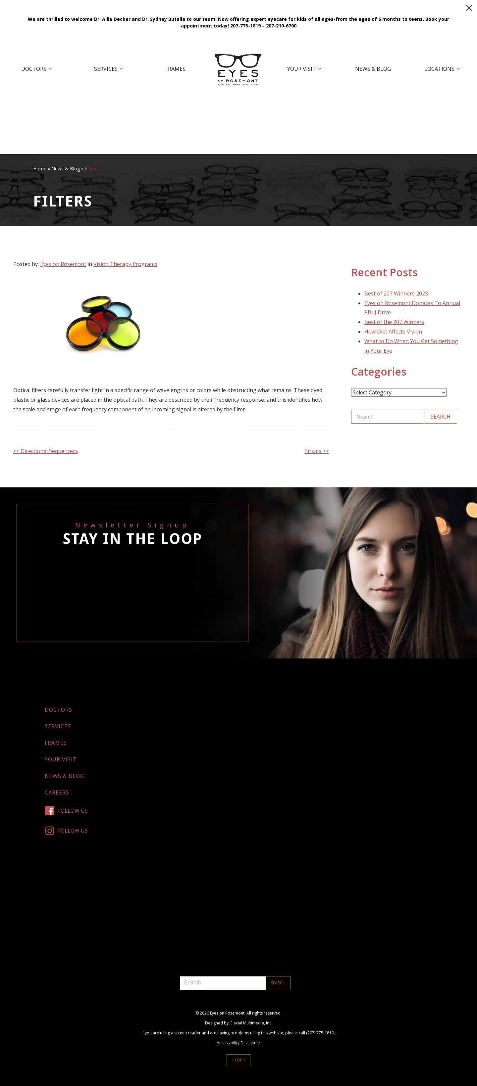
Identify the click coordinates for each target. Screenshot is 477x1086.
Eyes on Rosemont (63, 264)
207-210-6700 (281, 26)
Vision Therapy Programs (125, 264)
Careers (57, 792)
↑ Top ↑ (238, 1060)
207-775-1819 (245, 26)
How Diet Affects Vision (393, 331)
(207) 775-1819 (320, 1033)
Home (39, 168)
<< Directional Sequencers (45, 451)
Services (106, 68)
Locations (439, 68)
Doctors (33, 68)
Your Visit (301, 68)
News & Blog (373, 68)
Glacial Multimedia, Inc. (251, 1023)
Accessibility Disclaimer (238, 1043)
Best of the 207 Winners (394, 322)
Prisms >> (316, 451)
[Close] (469, 8)
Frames (175, 68)
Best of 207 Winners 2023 (396, 293)
